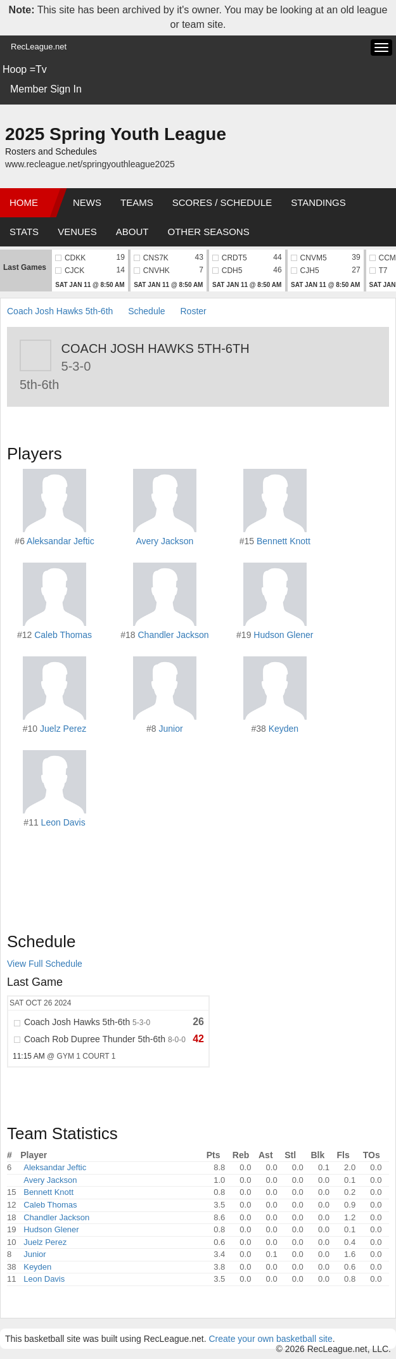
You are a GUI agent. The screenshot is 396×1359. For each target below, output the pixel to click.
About (132, 231)
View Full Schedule (44, 964)
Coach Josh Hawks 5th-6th (60, 311)
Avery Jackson (165, 541)
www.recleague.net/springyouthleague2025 (90, 164)
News (87, 202)
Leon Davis (63, 822)
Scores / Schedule (222, 202)
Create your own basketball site (270, 1339)
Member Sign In (46, 89)
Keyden (283, 729)
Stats (24, 231)
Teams (136, 202)
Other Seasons (209, 231)
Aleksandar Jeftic (60, 541)
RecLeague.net (39, 46)
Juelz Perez (63, 729)
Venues (77, 231)
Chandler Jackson (172, 635)
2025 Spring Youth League (115, 134)
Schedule (146, 311)
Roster (193, 311)
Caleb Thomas (63, 635)
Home (24, 202)
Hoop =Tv (25, 69)
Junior (171, 729)
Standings (318, 202)
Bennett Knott (283, 541)
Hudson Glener (283, 635)
